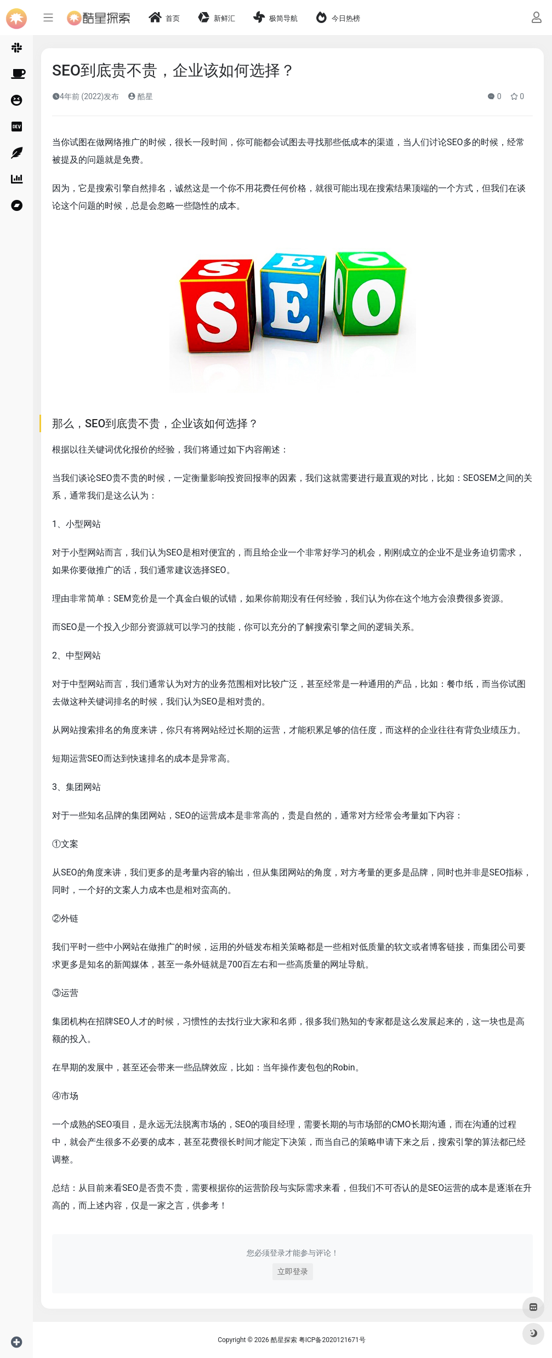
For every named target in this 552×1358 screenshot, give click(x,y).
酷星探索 (284, 1340)
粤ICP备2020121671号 (332, 1340)
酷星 (140, 96)
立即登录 (292, 1271)
